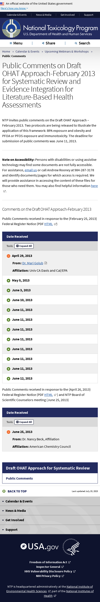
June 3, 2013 (21, 290)
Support (88, 15)
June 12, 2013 (22, 378)
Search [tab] (84, 43)
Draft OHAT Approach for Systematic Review (48, 468)
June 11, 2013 (22, 309)
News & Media (43, 15)
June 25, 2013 (22, 431)
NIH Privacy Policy (48, 576)
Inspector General (48, 567)
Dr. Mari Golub (32, 263)
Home (6, 51)
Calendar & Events (17, 15)
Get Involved (68, 15)
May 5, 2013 (20, 280)
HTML (48, 224)
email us (31, 170)
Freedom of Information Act (48, 562)
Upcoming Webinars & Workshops (67, 51)
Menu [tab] (17, 43)
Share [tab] (50, 43)
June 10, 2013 (22, 300)
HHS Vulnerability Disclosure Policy (48, 571)
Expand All (25, 246)
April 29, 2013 (22, 255)
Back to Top (17, 491)
